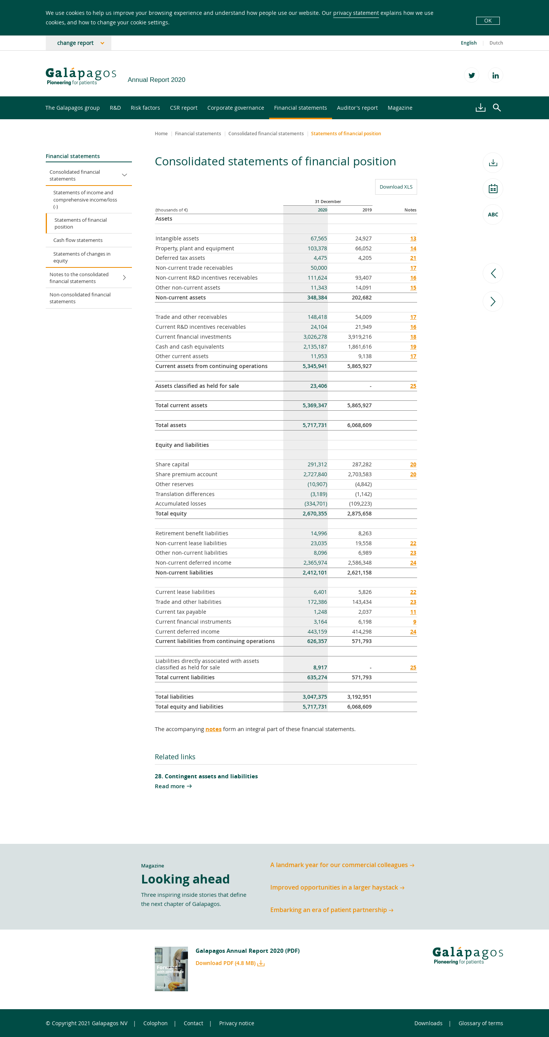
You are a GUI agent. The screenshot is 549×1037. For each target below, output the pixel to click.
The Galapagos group (72, 107)
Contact (193, 1023)
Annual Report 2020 (156, 79)
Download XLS (394, 186)
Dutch (496, 43)
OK (488, 20)
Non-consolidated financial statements (80, 298)
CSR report (183, 107)
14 (413, 248)
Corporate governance (235, 107)
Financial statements (300, 107)
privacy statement (356, 12)
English (469, 43)
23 (413, 552)
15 (413, 287)
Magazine (400, 107)
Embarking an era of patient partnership (328, 910)
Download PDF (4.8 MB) (225, 963)
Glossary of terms (481, 1023)
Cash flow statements (78, 240)
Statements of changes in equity (82, 257)
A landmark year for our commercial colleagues (339, 865)
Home (161, 134)
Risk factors (145, 107)
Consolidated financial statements (91, 175)
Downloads (428, 1023)
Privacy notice (236, 1023)
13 (413, 238)
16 (413, 277)
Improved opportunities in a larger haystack (334, 887)
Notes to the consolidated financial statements (91, 278)
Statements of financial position (81, 223)
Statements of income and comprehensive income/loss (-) (85, 199)
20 (413, 464)
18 (413, 336)
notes (213, 729)
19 (413, 346)
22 (413, 543)
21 (413, 257)
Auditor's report (357, 107)
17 (413, 267)
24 (413, 562)
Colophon (155, 1023)
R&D (115, 107)
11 (413, 611)
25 (413, 385)
